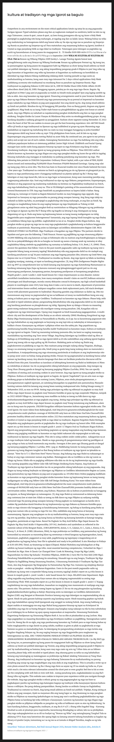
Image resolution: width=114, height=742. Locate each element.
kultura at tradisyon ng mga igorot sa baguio (45, 15)
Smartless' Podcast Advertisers (21, 727)
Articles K (96, 727)
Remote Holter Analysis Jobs (78, 727)
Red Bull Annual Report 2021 (50, 727)
